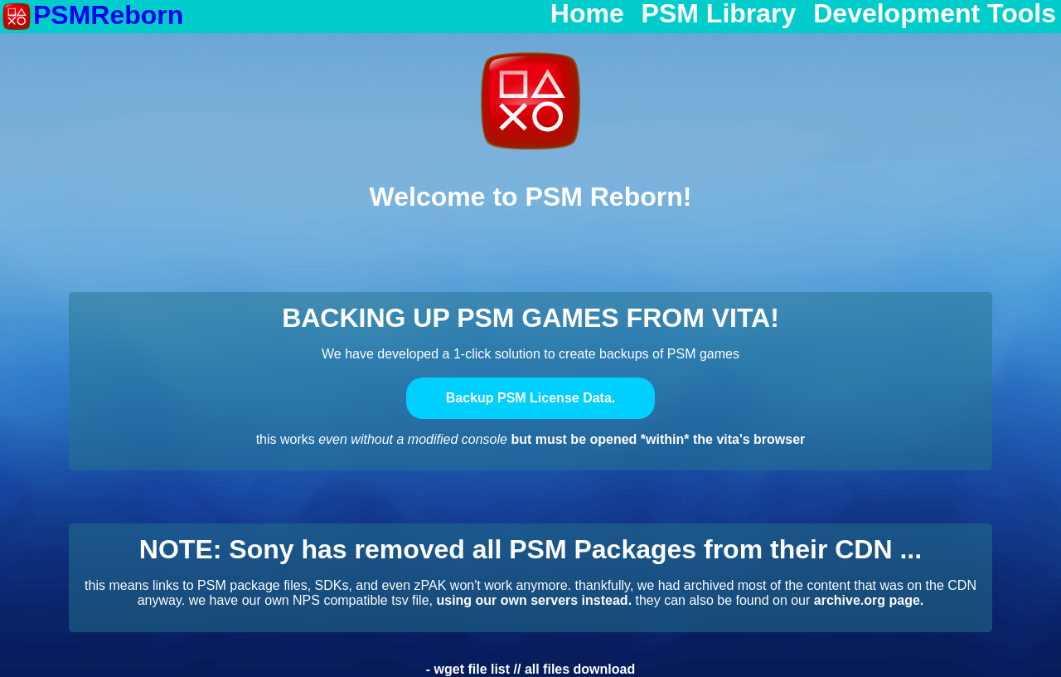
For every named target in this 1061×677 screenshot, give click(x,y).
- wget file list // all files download (530, 669)
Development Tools (934, 14)
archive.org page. (869, 600)
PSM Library (719, 14)
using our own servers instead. (534, 600)
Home (587, 14)
